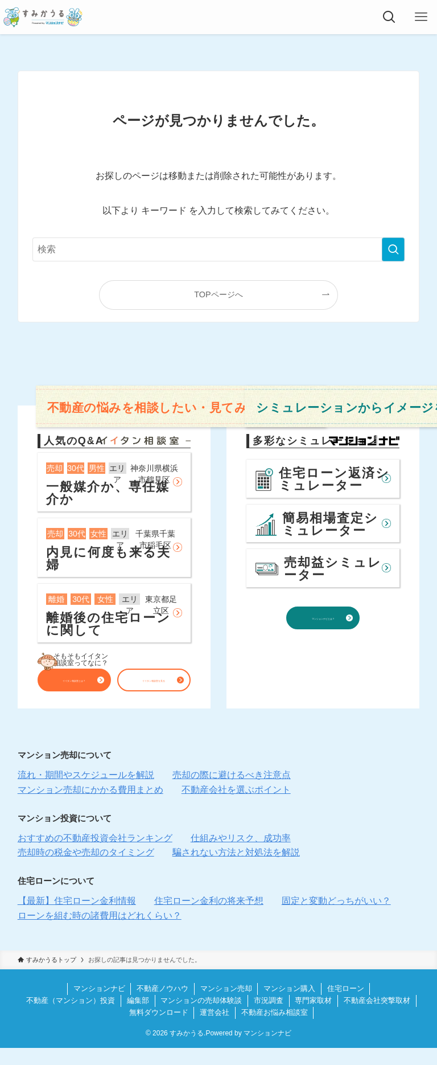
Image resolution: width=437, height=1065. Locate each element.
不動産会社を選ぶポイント (236, 807)
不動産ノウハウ (162, 1005)
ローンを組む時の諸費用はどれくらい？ (100, 932)
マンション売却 (226, 1005)
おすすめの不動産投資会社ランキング (95, 855)
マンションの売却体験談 (201, 1017)
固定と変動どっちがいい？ (336, 918)
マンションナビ (99, 1005)
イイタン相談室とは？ (74, 683)
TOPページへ (218, 294)
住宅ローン (345, 1005)
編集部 (138, 1017)
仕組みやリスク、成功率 (241, 855)
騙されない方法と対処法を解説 (236, 869)
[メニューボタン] (421, 17)
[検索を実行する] (393, 249)
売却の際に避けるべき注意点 (231, 792)
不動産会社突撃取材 (377, 1017)
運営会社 (214, 1029)
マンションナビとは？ (323, 634)
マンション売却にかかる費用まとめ (90, 807)
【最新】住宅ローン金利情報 (77, 918)
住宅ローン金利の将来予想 (208, 918)
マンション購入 (289, 1005)
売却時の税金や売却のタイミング (86, 869)
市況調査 (268, 1017)
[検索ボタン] (389, 17)
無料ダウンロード (158, 1029)
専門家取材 (313, 1017)
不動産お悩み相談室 (274, 1029)
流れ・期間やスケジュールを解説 (86, 792)
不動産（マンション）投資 (70, 1017)
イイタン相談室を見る (153, 683)
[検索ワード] (218, 249)
